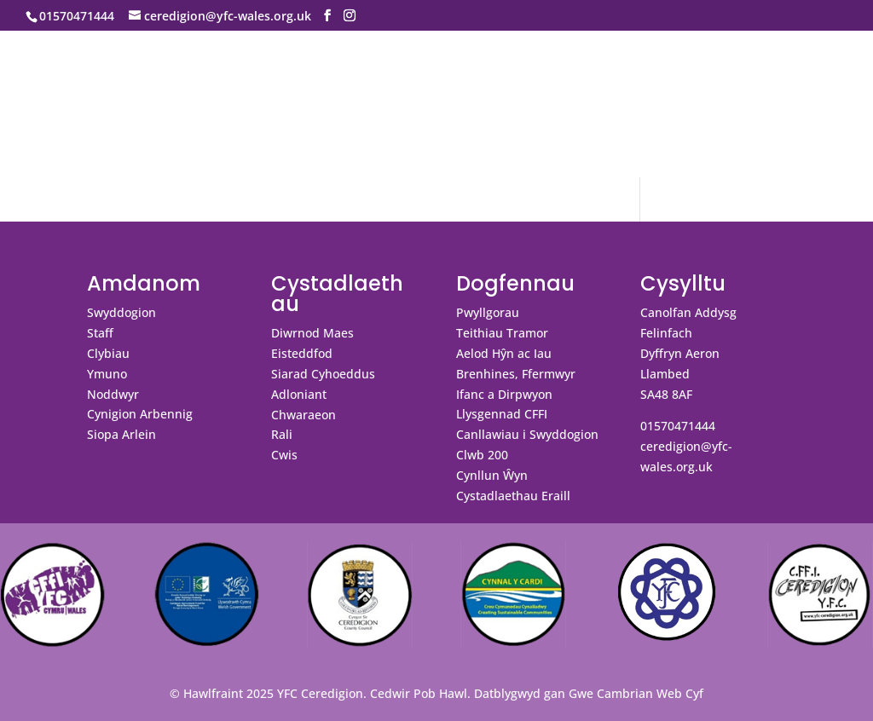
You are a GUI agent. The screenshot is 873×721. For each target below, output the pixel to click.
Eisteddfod (301, 353)
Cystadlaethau (345, 75)
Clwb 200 (482, 455)
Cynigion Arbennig (140, 414)
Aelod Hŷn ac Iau (504, 353)
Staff (100, 333)
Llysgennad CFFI (501, 414)
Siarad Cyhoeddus (323, 374)
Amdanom (118, 75)
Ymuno (107, 374)
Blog (40, 128)
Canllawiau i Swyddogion (527, 434)
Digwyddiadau (234, 75)
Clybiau (108, 353)
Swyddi (96, 128)
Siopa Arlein (121, 434)
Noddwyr (113, 394)
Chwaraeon (303, 415)
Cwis (284, 455)
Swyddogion (121, 312)
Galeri (555, 75)
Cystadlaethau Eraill (513, 495)
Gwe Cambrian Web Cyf (636, 693)
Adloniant (299, 394)
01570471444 (677, 426)
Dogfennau (464, 75)
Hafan (45, 75)
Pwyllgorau (487, 312)
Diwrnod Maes (312, 333)
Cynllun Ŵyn (492, 475)
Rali (281, 434)
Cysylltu (636, 75)
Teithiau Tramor (502, 333)
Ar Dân (784, 75)
